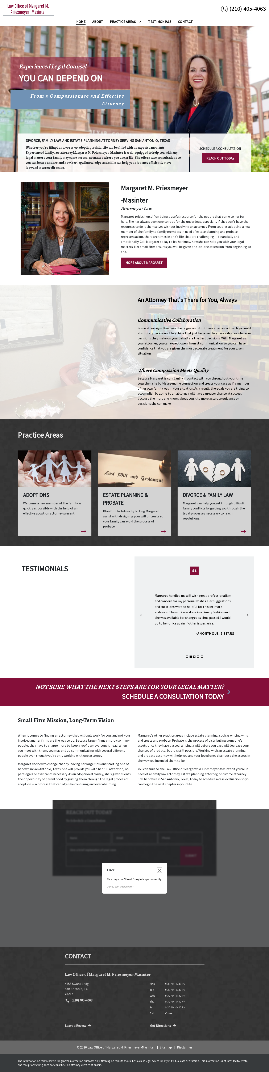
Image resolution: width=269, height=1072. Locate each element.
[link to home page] (28, 9)
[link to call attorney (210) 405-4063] (243, 8)
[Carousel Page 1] (187, 657)
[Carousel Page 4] (198, 657)
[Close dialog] (159, 870)
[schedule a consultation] (134, 692)
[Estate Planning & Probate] (134, 493)
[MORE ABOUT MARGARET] (144, 263)
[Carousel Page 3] (194, 657)
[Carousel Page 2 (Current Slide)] (191, 657)
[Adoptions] (54, 487)
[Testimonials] (159, 21)
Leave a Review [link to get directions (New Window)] (78, 1025)
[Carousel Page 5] (202, 657)
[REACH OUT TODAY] (220, 158)
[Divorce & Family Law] (214, 489)
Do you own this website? (120, 886)
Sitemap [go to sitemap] (166, 1047)
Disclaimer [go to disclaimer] (184, 1047)
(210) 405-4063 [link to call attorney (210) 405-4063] (79, 1000)
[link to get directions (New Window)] (104, 988)
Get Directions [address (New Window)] (163, 1025)
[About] (98, 21)
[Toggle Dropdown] (139, 21)
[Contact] (185, 21)
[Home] (81, 21)
